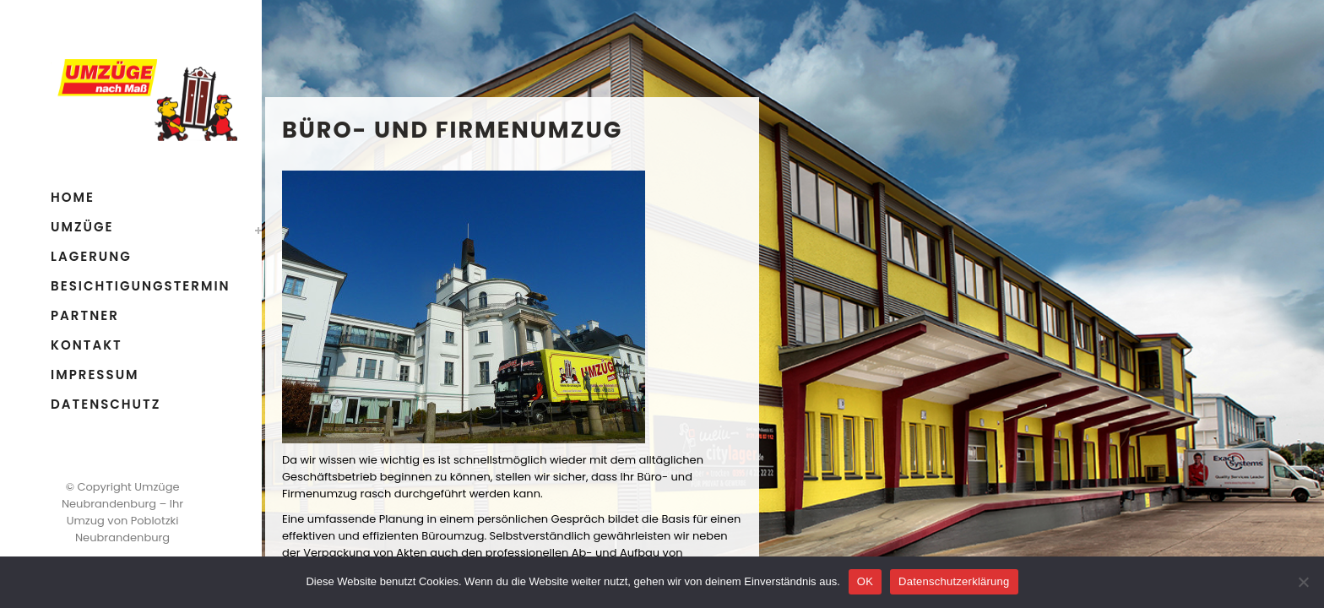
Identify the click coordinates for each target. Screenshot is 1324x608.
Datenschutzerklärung (953, 581)
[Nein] (1302, 581)
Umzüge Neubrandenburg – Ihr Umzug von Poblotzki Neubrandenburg (122, 512)
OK (865, 581)
